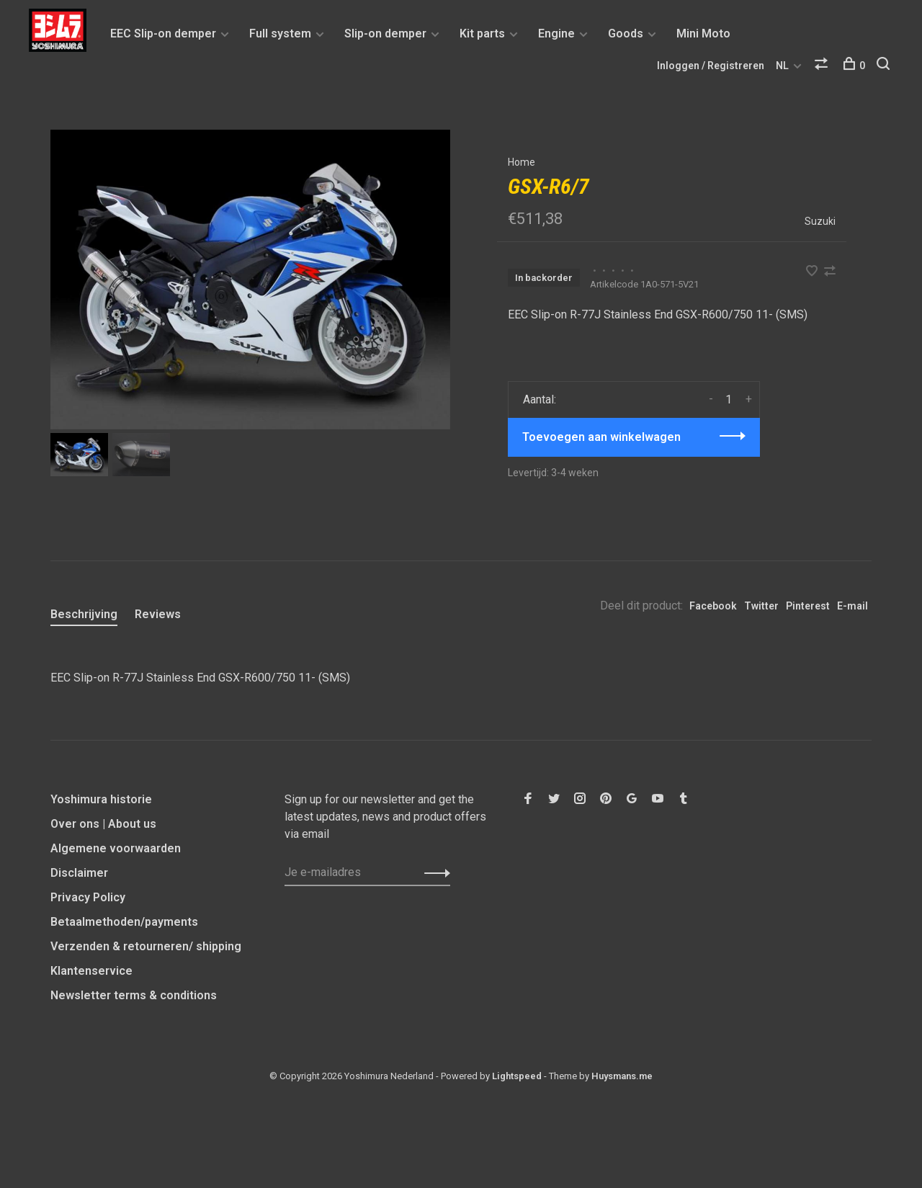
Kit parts (482, 33)
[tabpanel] (250, 279)
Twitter (761, 606)
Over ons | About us (103, 824)
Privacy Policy (87, 897)
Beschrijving (83, 614)
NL (782, 65)
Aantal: (539, 399)
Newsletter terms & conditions (133, 995)
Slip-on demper (385, 33)
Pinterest (808, 606)
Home (521, 162)
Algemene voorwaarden (115, 848)
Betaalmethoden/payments (124, 922)
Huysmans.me (622, 1076)
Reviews (158, 614)
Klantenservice (91, 971)
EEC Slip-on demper (163, 33)
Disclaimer (79, 873)
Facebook (713, 606)
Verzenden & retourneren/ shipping (145, 946)
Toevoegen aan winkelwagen (601, 437)
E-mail (852, 606)
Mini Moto (703, 33)
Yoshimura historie (101, 799)
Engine (556, 33)
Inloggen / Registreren (710, 65)
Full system (280, 33)
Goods (625, 33)
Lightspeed (517, 1076)
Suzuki (820, 221)
